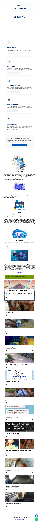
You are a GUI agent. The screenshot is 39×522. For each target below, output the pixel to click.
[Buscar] (34, 4)
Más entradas (19, 511)
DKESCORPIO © (18, 519)
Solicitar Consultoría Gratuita (19, 145)
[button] (32, 298)
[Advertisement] (19, 30)
